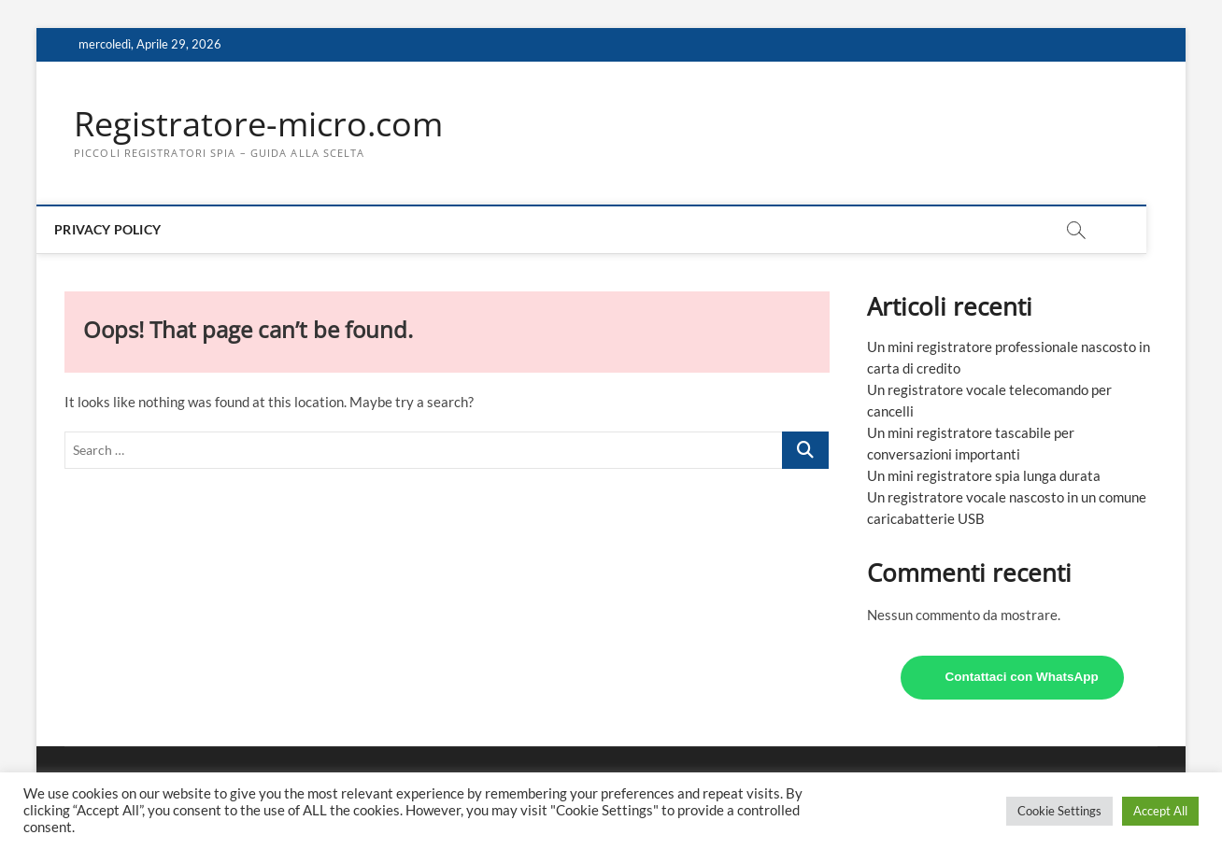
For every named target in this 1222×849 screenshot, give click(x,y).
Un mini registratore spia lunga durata (984, 475)
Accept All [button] (1160, 810)
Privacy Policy (127, 229)
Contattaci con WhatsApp (1022, 677)
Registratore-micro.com (258, 124)
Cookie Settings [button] (1059, 810)
